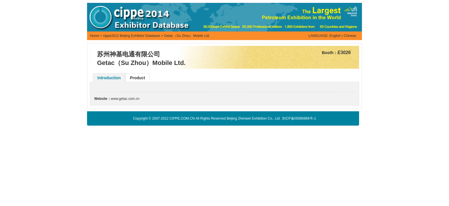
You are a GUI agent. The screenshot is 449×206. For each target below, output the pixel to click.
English (335, 36)
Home (94, 36)
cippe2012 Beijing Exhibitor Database (131, 36)
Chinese (350, 36)
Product (137, 78)
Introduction (109, 78)
